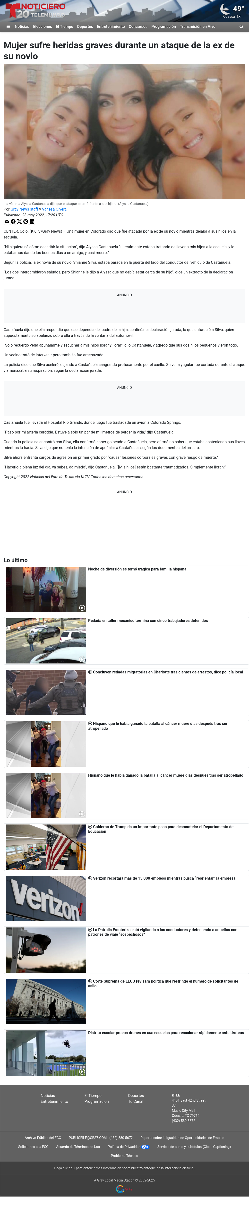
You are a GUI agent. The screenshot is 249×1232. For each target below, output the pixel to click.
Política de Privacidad (124, 1147)
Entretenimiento (111, 26)
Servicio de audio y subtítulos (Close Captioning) (194, 1147)
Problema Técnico (124, 1156)
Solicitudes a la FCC (33, 1147)
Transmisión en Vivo (197, 26)
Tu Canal (135, 1101)
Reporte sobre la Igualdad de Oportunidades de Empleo (182, 1138)
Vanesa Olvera (54, 209)
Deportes (85, 26)
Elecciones (42, 26)
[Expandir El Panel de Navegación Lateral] (8, 27)
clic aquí (69, 1168)
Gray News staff (24, 209)
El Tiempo (64, 26)
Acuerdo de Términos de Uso (78, 1147)
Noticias (22, 26)
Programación (163, 26)
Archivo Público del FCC (43, 1138)
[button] (7, 221)
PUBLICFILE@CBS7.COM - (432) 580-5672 (101, 1138)
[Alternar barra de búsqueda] (241, 27)
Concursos (138, 26)
